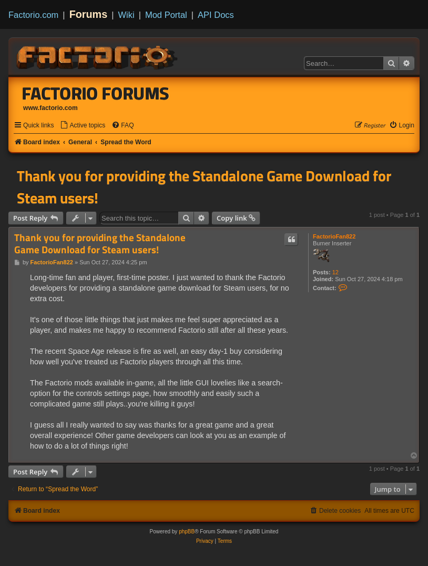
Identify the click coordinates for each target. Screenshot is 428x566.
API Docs (216, 14)
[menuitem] (82, 125)
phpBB (187, 531)
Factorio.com (33, 14)
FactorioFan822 (334, 236)
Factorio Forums (95, 93)
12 (335, 272)
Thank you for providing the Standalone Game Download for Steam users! (204, 187)
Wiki (126, 14)
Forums (88, 14)
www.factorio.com (50, 108)
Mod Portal (166, 14)
